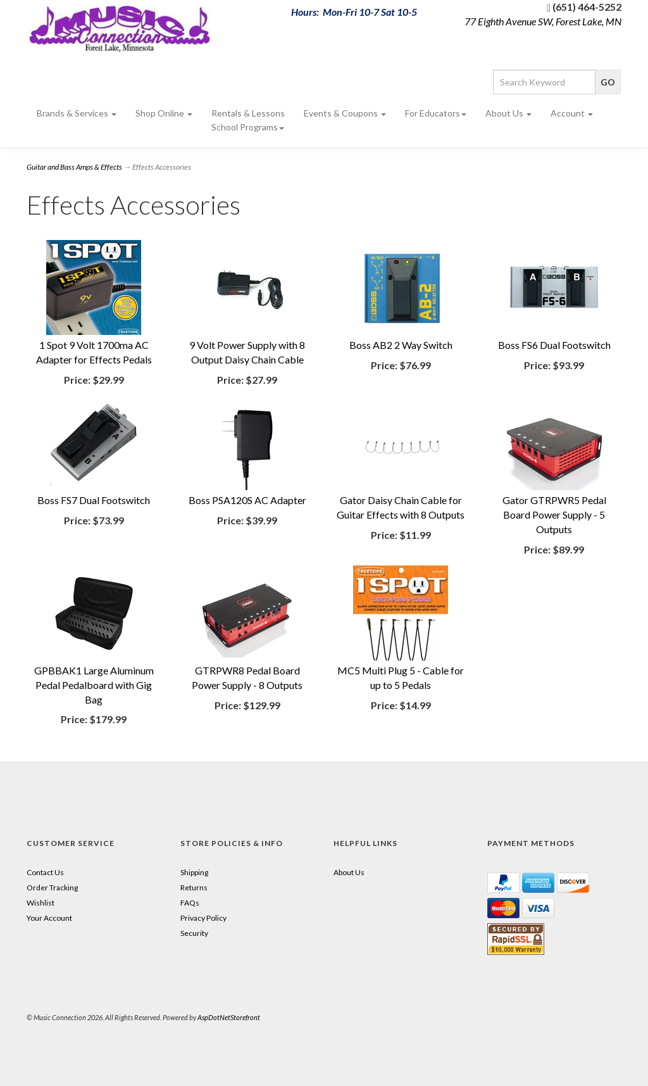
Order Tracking (52, 887)
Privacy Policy (203, 918)
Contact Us (45, 872)
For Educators (435, 113)
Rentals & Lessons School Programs (248, 120)
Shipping (194, 872)
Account (572, 113)
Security (194, 933)
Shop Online (163, 113)
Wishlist (40, 902)
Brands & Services (76, 113)
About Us (508, 113)
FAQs (189, 902)
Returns (194, 887)
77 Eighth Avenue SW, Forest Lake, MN (542, 21)
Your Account (49, 918)
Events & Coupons (345, 113)
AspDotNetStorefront (228, 1017)
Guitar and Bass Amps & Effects (74, 167)
